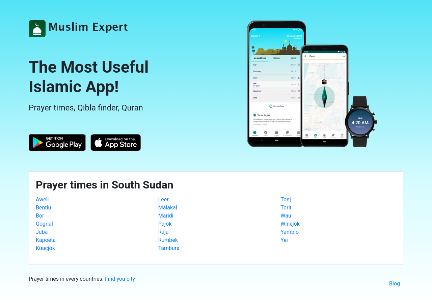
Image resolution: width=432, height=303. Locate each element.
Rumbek (168, 240)
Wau (285, 215)
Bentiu (43, 207)
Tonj (285, 199)
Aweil (42, 199)
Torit (285, 207)
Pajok (165, 224)
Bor (40, 215)
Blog (394, 283)
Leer (163, 199)
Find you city (120, 279)
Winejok (289, 224)
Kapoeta (46, 240)
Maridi (165, 215)
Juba (42, 232)
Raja (163, 232)
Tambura (169, 248)
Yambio (289, 232)
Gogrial (44, 224)
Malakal (167, 207)
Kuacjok (45, 248)
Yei (284, 240)
